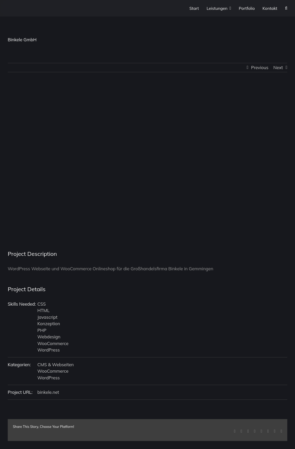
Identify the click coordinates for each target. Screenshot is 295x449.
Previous (259, 67)
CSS (41, 304)
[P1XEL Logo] (15, 8)
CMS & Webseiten (55, 364)
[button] (286, 8)
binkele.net (48, 392)
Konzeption (48, 323)
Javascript (47, 317)
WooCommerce (53, 343)
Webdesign (49, 336)
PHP (41, 330)
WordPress (48, 350)
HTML (43, 310)
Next (278, 67)
